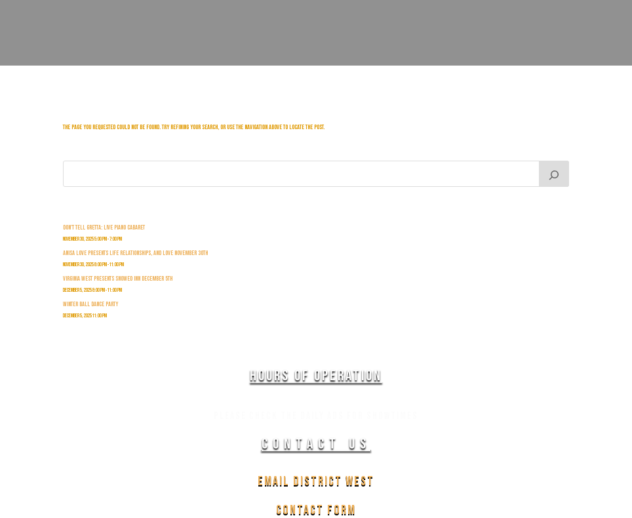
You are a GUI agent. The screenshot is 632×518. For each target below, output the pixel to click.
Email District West (316, 481)
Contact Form (316, 510)
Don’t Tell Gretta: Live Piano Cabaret (104, 227)
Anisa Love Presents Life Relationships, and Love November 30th (135, 253)
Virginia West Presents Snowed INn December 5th (117, 279)
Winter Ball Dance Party (90, 304)
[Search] (554, 174)
